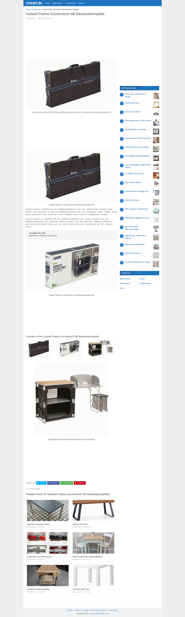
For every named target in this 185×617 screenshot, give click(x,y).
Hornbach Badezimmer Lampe (137, 262)
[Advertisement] (71, 39)
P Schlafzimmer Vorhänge (135, 129)
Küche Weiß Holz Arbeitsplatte (137, 156)
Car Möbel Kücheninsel (134, 174)
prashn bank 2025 (103, 613)
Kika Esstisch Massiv (133, 182)
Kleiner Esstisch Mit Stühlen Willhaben (87, 556)
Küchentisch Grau (132, 103)
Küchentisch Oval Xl (133, 253)
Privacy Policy (113, 609)
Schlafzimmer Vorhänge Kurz (137, 191)
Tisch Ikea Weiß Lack (81, 588)
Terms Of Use (95, 609)
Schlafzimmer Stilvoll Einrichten (138, 138)
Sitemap (70, 609)
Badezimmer (58, 3)
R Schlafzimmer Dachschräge (137, 147)
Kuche (81, 3)
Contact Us (77, 609)
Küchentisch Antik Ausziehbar (38, 588)
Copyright (86, 609)
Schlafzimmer (70, 3)
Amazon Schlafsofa (132, 112)
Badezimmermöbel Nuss (135, 244)
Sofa (121, 288)
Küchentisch (32, 18)
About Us (104, 609)
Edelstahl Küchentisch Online (38, 523)
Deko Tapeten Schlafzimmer (136, 209)
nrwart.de (34, 3)
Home (47, 3)
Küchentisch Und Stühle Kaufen (39, 556)
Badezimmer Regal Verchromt (137, 218)
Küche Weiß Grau (132, 200)
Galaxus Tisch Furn (80, 523)
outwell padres (35, 488)
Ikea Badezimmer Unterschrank (138, 120)
